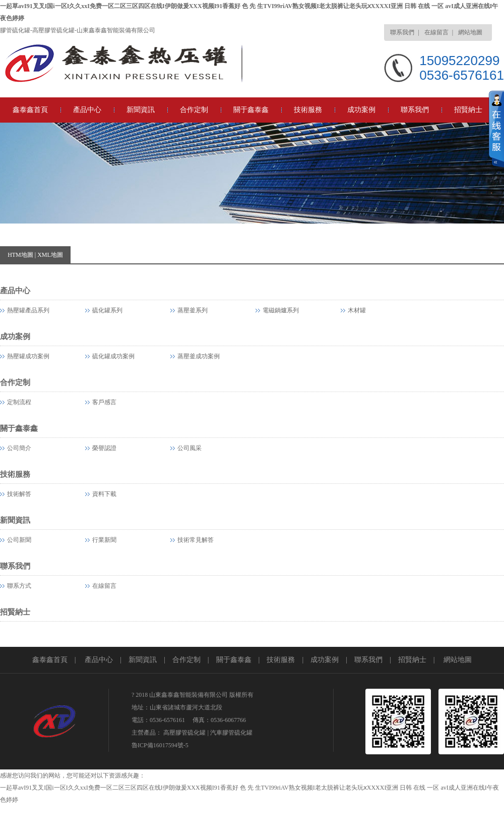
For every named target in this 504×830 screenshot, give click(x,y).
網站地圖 (470, 32)
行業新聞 (104, 539)
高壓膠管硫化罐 (184, 732)
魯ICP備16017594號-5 (160, 745)
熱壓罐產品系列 (28, 310)
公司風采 (189, 448)
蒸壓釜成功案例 (198, 356)
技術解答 (19, 493)
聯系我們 (402, 32)
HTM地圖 (20, 254)
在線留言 (436, 32)
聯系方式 (19, 585)
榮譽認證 (104, 448)
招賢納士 (468, 110)
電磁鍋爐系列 (281, 310)
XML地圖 (50, 254)
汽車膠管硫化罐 (231, 732)
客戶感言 (104, 402)
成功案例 (361, 110)
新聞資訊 (141, 110)
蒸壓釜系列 (192, 310)
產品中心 (87, 110)
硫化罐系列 (107, 310)
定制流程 (19, 402)
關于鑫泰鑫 (251, 110)
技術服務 (308, 110)
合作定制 (194, 110)
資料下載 (104, 493)
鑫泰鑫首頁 (30, 110)
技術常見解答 (195, 539)
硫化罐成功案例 (113, 356)
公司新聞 (19, 539)
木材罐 (357, 310)
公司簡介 (19, 448)
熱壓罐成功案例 (28, 356)
